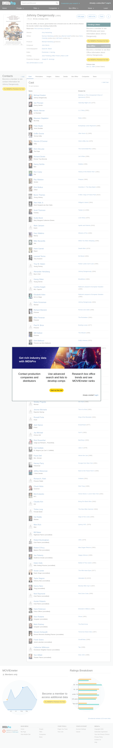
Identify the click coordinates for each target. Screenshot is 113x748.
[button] (56, 390)
